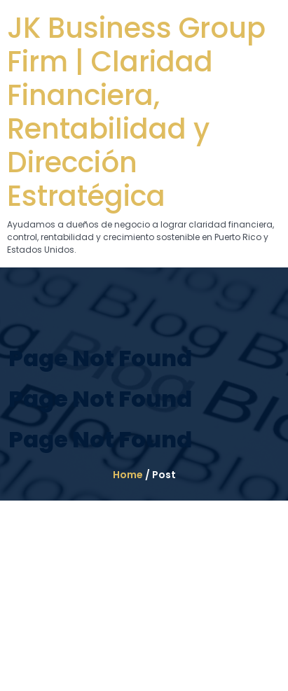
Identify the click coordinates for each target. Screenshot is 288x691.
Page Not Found (100, 358)
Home (128, 475)
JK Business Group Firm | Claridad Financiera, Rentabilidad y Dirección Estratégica (136, 112)
